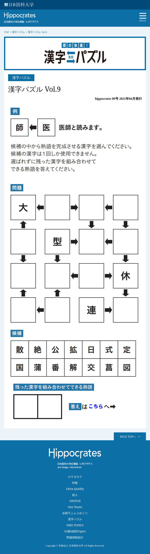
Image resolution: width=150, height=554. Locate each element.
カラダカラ (75, 477)
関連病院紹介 (75, 537)
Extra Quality (75, 489)
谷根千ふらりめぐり (75, 513)
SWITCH (74, 501)
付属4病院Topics (75, 531)
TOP (6, 32)
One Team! (75, 507)
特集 (75, 483)
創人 (75, 495)
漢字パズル (75, 519)
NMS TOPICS (75, 525)
